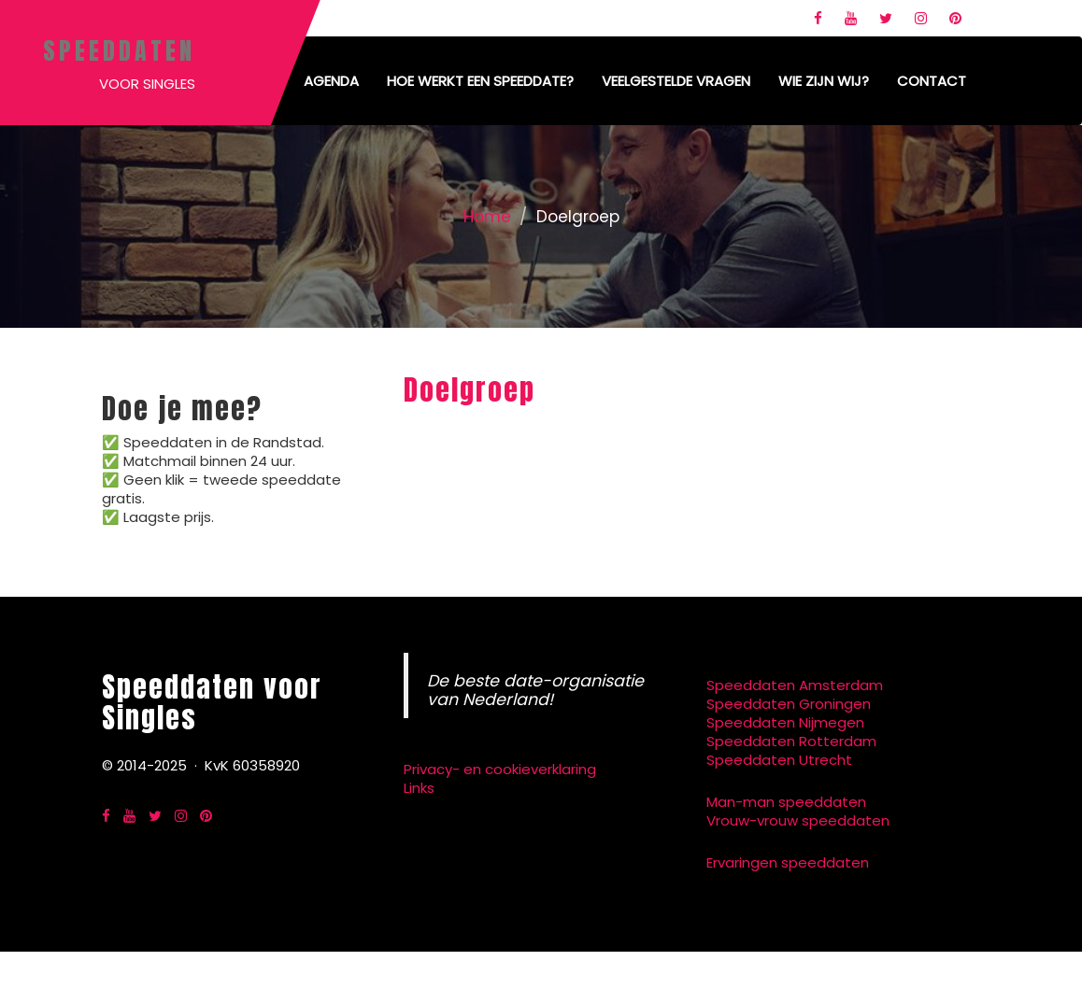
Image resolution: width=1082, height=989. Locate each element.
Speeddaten (119, 50)
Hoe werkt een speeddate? (480, 81)
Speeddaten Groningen (788, 703)
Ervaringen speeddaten (787, 862)
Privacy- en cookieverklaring (500, 769)
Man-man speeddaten (786, 802)
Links (419, 788)
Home (487, 216)
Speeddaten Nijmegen (785, 722)
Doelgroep (469, 390)
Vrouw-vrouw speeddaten (798, 820)
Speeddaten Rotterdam (791, 741)
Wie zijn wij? (823, 81)
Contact (931, 81)
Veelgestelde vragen (676, 81)
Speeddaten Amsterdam (794, 685)
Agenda (331, 81)
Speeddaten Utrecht (779, 760)
